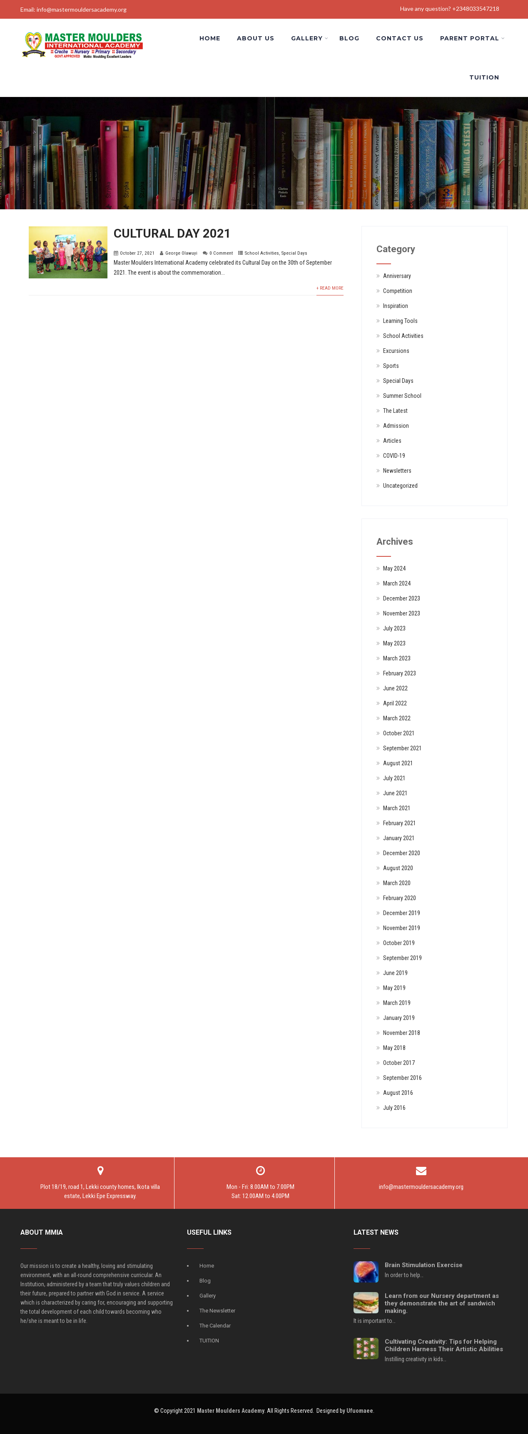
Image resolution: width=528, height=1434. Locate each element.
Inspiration (395, 306)
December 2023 (401, 598)
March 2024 (397, 583)
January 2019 (399, 1018)
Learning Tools (400, 321)
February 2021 (399, 823)
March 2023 (397, 658)
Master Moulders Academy (230, 1410)
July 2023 (394, 628)
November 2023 (401, 613)
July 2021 (394, 778)
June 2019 (395, 973)
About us (255, 38)
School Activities (262, 253)
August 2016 (398, 1092)
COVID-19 (394, 455)
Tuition (484, 77)
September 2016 (402, 1077)
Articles (392, 440)
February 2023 (399, 673)
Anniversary (397, 276)
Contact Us (399, 38)
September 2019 (402, 958)
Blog (349, 38)
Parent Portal (472, 38)
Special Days (294, 253)
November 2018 (401, 1033)
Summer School (402, 395)
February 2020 (399, 898)
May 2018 (394, 1047)
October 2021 (399, 733)
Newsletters (397, 470)
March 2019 (397, 1003)
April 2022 (395, 703)
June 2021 (395, 793)
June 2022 (395, 688)
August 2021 (398, 763)
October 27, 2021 (137, 253)
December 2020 (401, 853)
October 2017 (399, 1062)
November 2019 (401, 928)
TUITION (209, 1340)
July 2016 (394, 1107)
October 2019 (399, 943)
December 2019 (401, 913)
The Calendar (215, 1325)
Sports (391, 365)
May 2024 (394, 568)
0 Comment (221, 253)
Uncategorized (400, 485)
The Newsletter (217, 1310)
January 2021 (399, 838)
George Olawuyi (181, 253)
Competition (397, 291)
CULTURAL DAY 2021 (172, 233)
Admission (396, 425)
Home (209, 38)
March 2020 (397, 883)
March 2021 (397, 808)
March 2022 (397, 718)
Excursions (396, 350)
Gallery (310, 38)
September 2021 (402, 748)
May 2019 (394, 988)
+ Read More (330, 288)
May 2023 (394, 643)
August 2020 (398, 868)
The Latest (395, 410)
